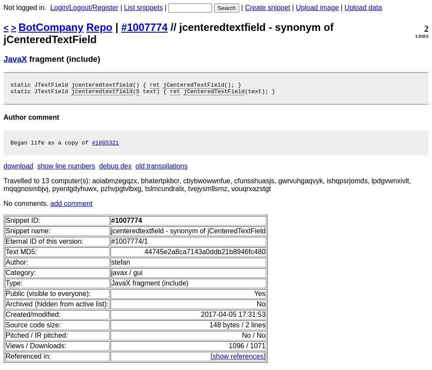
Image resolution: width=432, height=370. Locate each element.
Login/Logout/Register (84, 7)
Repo (100, 27)
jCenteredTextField (193, 86)
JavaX (15, 59)
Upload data (363, 7)
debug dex (115, 170)
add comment (71, 207)
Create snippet (267, 7)
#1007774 (144, 27)
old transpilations (161, 170)
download (18, 170)
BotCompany (51, 27)
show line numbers (66, 170)
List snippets (143, 7)
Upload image (317, 7)
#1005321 (105, 146)
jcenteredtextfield (101, 86)
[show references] (238, 360)
